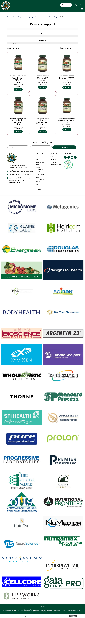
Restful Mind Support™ (18, 120)
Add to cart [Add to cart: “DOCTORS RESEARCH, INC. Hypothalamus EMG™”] (18, 89)
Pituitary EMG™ (67, 77)
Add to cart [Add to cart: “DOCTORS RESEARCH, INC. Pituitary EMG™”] (66, 87)
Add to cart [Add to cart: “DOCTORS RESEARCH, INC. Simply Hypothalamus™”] (42, 131)
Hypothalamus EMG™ (18, 78)
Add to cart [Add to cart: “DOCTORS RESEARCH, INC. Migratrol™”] (42, 87)
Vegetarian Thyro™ (67, 119)
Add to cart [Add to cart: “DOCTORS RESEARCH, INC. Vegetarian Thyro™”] (66, 129)
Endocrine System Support (51, 17)
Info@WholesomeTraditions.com (20, 174)
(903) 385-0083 (14, 171)
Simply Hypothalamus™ (42, 120)
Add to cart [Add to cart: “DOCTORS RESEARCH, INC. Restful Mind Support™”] (18, 131)
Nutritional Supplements (19, 17)
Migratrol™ (42, 77)
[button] (65, 157)
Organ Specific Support (35, 17)
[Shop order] (69, 48)
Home (8, 17)
